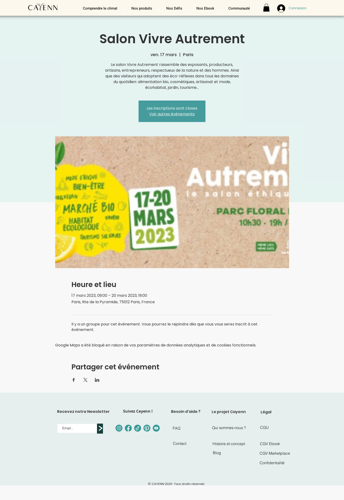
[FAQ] (176, 428)
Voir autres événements (172, 114)
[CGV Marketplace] (275, 453)
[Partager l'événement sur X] (85, 380)
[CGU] (264, 427)
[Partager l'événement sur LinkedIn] (97, 380)
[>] (100, 429)
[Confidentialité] (272, 463)
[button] (141, 8)
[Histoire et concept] (229, 443)
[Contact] (179, 443)
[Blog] (217, 452)
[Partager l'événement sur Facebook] (73, 380)
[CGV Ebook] (270, 443)
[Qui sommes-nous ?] (229, 427)
